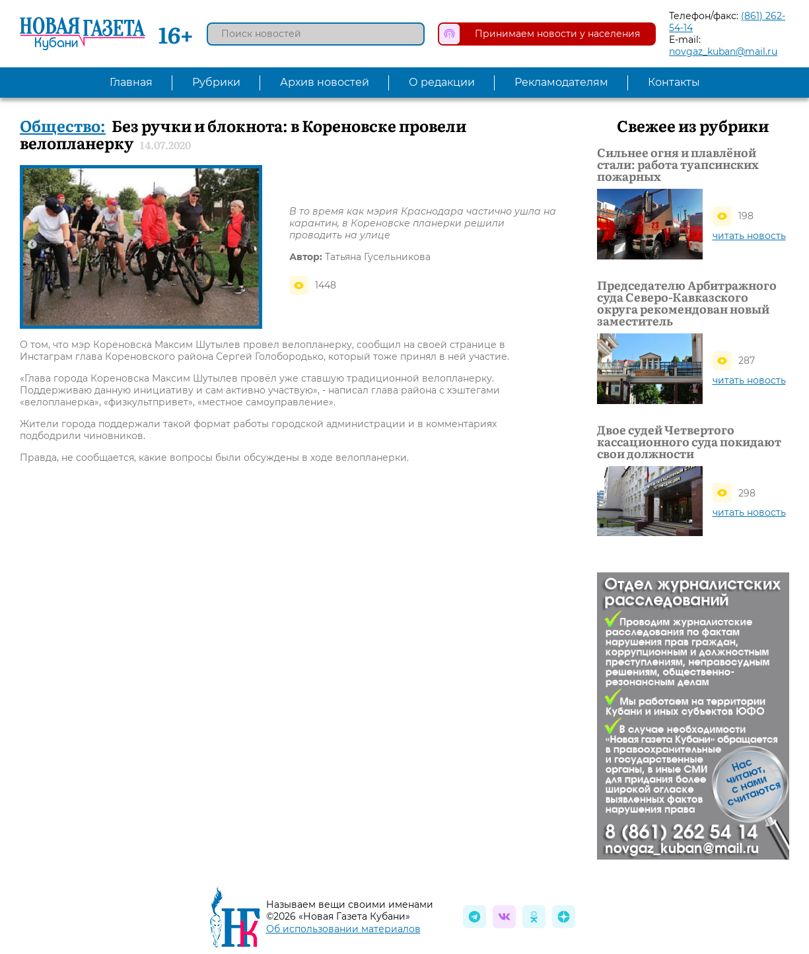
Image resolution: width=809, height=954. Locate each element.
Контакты (674, 82)
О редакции (442, 82)
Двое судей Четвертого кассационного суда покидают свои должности (689, 442)
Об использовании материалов (343, 929)
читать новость (749, 236)
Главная (131, 82)
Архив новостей (324, 82)
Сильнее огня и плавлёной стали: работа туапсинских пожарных (678, 164)
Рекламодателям (561, 82)
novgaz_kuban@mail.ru (723, 51)
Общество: (63, 125)
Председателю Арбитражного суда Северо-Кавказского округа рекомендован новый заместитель (687, 303)
